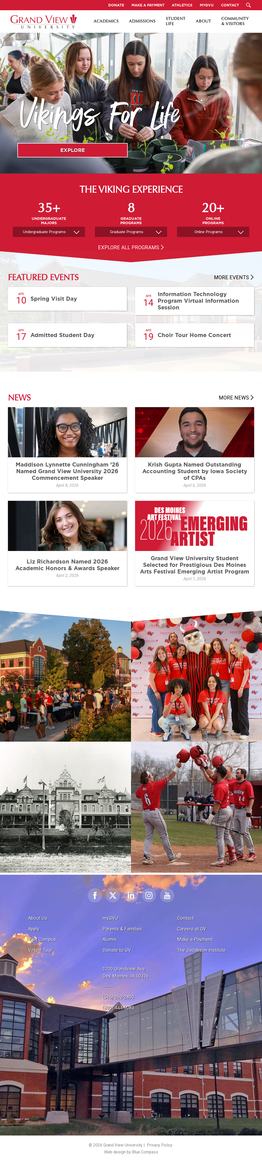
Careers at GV (191, 929)
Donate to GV (117, 950)
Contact (185, 918)
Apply (33, 929)
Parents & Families (122, 929)
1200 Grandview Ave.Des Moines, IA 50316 (126, 972)
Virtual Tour (40, 950)
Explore (72, 150)
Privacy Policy (159, 1145)
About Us (37, 918)
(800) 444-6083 (118, 1007)
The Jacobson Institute (201, 950)
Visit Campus (42, 939)
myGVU (110, 918)
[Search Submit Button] (248, 5)
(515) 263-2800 (118, 997)
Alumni (110, 939)
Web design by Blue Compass (131, 1152)
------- (108, 986)
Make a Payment (195, 939)
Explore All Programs (128, 247)
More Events (231, 277)
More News (234, 398)
